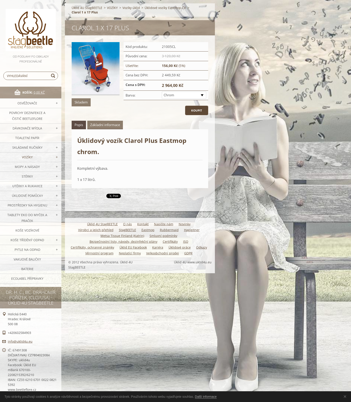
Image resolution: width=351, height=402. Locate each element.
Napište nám (163, 224)
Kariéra (157, 247)
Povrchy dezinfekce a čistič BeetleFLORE (27, 116)
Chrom (169, 95)
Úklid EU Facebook (133, 247)
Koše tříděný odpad (27, 240)
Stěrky (27, 176)
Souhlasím (346, 396)
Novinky (184, 224)
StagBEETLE (127, 230)
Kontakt (143, 224)
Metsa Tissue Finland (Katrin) (122, 236)
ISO (185, 241)
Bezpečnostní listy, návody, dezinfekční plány (123, 241)
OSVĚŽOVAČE (27, 103)
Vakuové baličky (27, 259)
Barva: (130, 95)
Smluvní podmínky (163, 236)
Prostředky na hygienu (27, 205)
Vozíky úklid (131, 8)
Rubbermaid (169, 230)
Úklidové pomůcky (27, 195)
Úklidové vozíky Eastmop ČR (165, 8)
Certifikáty (170, 241)
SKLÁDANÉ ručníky (27, 147)
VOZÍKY (27, 157)
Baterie (27, 269)
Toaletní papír (27, 138)
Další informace (206, 396)
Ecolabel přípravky (27, 278)
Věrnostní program (99, 253)
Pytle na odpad (27, 249)
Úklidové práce (180, 247)
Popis (79, 125)
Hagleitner (192, 230)
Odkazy (201, 247)
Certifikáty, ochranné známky (92, 247)
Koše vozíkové (27, 230)
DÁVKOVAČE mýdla (27, 128)
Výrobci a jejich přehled (95, 230)
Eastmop (147, 230)
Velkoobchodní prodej (162, 253)
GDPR (188, 253)
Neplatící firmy (130, 253)
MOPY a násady (27, 167)
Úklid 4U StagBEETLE (87, 8)
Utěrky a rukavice (27, 186)
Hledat (54, 76)
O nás (127, 224)
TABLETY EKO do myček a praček (27, 218)
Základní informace (105, 125)
